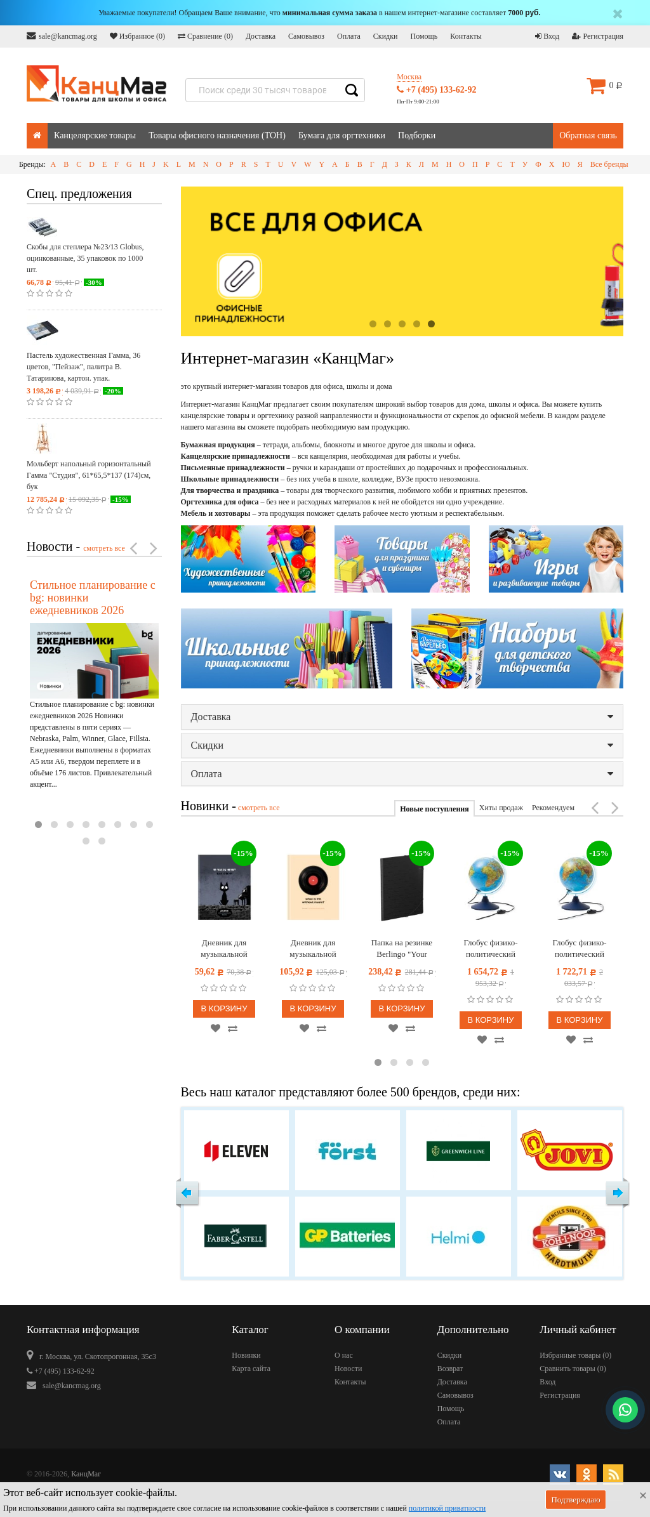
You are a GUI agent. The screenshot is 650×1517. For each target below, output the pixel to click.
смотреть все (104, 548)
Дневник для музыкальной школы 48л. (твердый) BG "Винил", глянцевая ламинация (313, 949)
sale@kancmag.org (62, 36)
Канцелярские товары (95, 135)
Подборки (416, 135)
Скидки (385, 36)
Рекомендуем (553, 807)
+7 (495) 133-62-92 (436, 90)
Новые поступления (434, 808)
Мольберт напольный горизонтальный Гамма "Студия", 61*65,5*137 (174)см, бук (89, 475)
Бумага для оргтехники (341, 135)
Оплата (349, 36)
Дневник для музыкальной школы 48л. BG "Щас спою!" (224, 949)
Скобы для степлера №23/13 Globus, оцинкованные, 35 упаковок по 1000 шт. (85, 258)
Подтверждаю (575, 1499)
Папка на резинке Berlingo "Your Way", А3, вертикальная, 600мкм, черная (401, 949)
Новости (348, 1368)
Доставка (260, 36)
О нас (344, 1355)
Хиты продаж (501, 807)
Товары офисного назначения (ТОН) (217, 135)
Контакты (466, 36)
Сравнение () (205, 36)
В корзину (224, 1008)
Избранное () (137, 36)
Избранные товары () (575, 1355)
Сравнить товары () (573, 1368)
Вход (547, 36)
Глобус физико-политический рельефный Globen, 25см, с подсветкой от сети (490, 949)
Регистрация (597, 36)
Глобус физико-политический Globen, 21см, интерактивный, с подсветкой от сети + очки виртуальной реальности (580, 949)
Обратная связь (588, 135)
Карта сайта (251, 1368)
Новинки (246, 1355)
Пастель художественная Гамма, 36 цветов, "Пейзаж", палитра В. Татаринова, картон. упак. (83, 367)
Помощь (423, 36)
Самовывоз (306, 36)
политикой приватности (447, 1508)
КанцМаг (86, 1473)
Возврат (450, 1368)
